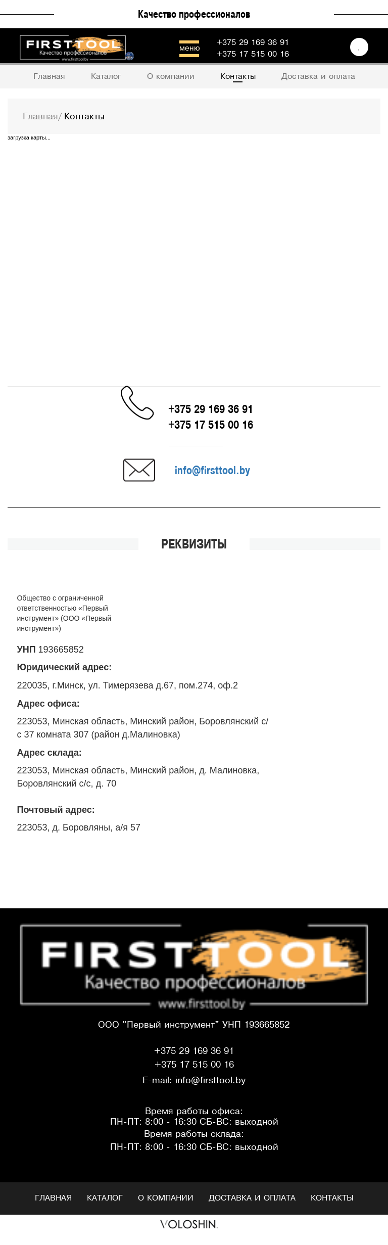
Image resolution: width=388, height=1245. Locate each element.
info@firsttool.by (212, 470)
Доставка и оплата (252, 1198)
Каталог (105, 1198)
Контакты (332, 1198)
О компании (165, 1198)
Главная (53, 1198)
